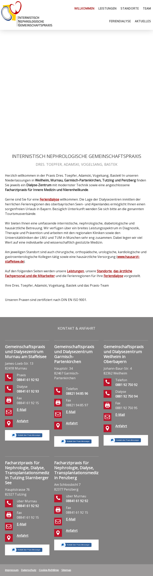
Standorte (130, 8)
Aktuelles (143, 21)
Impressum (12, 570)
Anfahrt (22, 421)
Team (147, 8)
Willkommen (84, 8)
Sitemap (66, 570)
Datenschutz (28, 570)
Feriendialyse (120, 21)
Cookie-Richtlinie (49, 570)
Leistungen (107, 8)
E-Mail (21, 410)
